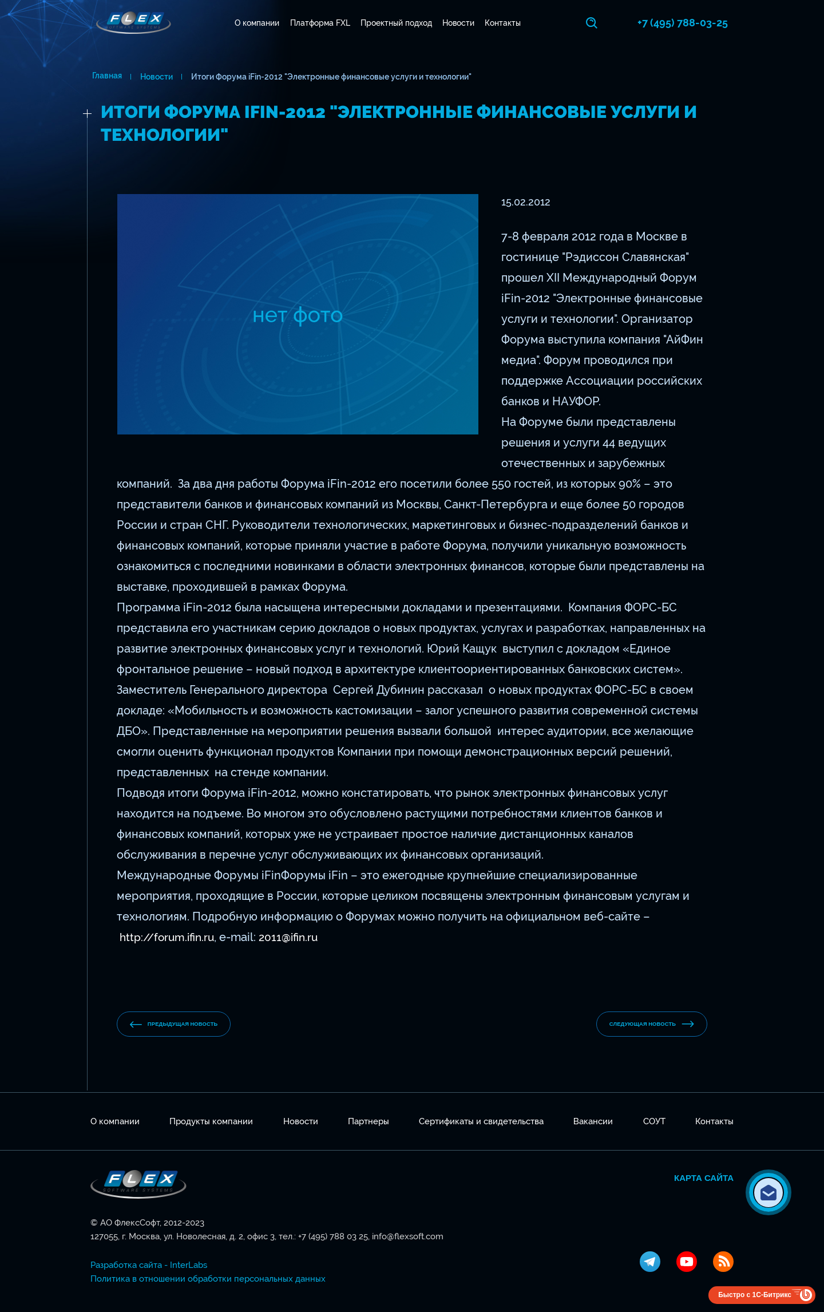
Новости (459, 22)
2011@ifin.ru (295, 935)
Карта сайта (704, 1178)
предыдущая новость (187, 1024)
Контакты (504, 22)
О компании (258, 22)
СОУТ (654, 1121)
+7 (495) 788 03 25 (333, 1236)
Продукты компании (211, 1121)
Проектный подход (397, 22)
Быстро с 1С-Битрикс (754, 1295)
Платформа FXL (321, 22)
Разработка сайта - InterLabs (148, 1265)
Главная (105, 76)
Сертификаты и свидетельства (481, 1121)
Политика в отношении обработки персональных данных (208, 1279)
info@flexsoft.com (407, 1236)
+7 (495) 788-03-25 (688, 23)
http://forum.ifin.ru (169, 935)
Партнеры (368, 1121)
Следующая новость (639, 1024)
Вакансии (593, 1121)
